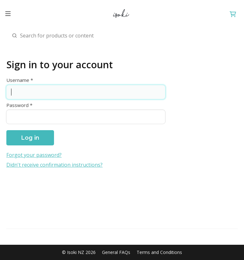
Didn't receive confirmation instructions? (54, 165)
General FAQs (116, 252)
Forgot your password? (34, 155)
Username (17, 80)
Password (17, 105)
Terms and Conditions (159, 252)
